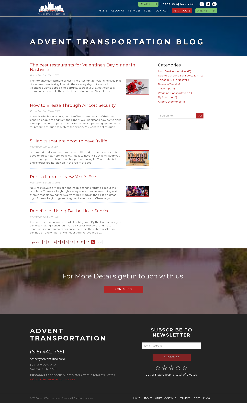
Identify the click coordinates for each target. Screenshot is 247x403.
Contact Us (123, 289)
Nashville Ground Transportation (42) (180, 75)
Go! (200, 115)
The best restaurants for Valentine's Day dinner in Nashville (82, 67)
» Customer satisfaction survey (52, 379)
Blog (206, 398)
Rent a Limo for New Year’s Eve (63, 176)
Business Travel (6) (169, 84)
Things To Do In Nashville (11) (175, 79)
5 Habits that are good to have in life (68, 141)
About (148, 398)
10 (71, 242)
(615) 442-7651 (183, 4)
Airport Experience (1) (171, 101)
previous (37, 242)
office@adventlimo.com (47, 359)
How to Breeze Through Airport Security (73, 105)
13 (87, 242)
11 (77, 242)
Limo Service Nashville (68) (174, 71)
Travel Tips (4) (166, 88)
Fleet (197, 398)
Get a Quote (182, 10)
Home (136, 398)
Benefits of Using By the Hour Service (70, 210)
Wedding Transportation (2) (175, 93)
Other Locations (165, 398)
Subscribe (171, 357)
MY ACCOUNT (148, 4)
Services (185, 398)
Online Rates (206, 10)
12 (82, 242)
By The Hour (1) (167, 97)
